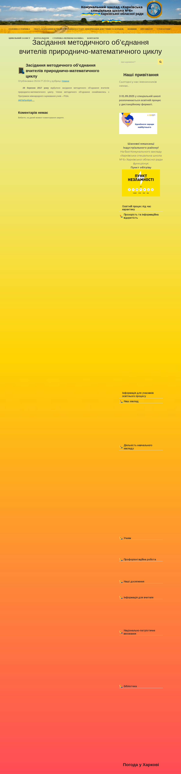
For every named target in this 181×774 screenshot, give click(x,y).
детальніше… (26, 100)
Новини (65, 81)
